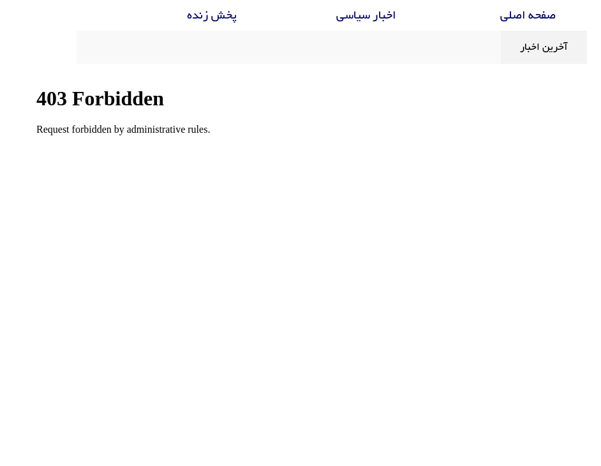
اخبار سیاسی (335, 15)
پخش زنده (180, 15)
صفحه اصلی (496, 15)
